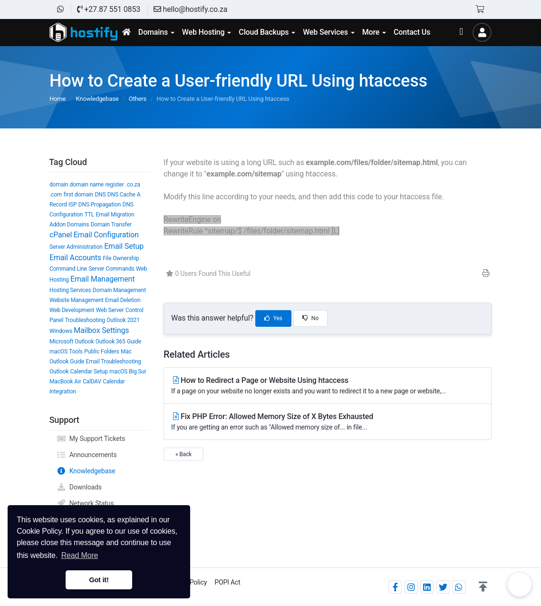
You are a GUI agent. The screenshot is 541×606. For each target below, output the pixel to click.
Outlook (58, 371)
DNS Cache (121, 194)
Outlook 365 (111, 341)
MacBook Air (65, 381)
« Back (183, 454)
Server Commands (111, 268)
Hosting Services (70, 290)
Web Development (71, 310)
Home (57, 98)
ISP (72, 204)
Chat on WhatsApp (519, 584)
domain (58, 184)
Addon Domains (69, 224)
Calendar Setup (89, 371)
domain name (87, 184)
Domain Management (119, 290)
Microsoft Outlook (71, 341)
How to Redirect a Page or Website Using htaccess (327, 386)
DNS (100, 194)
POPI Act (227, 582)
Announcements (87, 454)
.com (55, 194)
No (310, 318)
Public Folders (101, 351)
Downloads (79, 487)
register (114, 184)
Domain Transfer (111, 224)
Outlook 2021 (123, 320)
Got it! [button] (98, 580)
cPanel (60, 234)
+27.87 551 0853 (108, 9)
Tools (76, 351)
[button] (483, 587)
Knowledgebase (97, 98)
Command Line (68, 268)
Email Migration (115, 214)
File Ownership (121, 258)
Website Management (76, 300)
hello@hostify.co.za (190, 9)
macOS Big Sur (127, 371)
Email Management (102, 278)
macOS (58, 351)
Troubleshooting (85, 320)
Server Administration (76, 247)
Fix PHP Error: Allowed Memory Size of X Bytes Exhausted (327, 422)
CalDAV (92, 381)
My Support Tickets (91, 438)
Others (137, 98)
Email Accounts (75, 257)
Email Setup (124, 246)
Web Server (110, 310)
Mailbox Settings (101, 330)
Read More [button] (79, 555)
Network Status (85, 503)
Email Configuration (106, 234)
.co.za (133, 184)
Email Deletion (122, 300)
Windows (60, 331)
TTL (89, 214)
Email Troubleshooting (113, 361)
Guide (134, 341)
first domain (79, 194)
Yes (273, 318)
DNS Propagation (99, 204)
